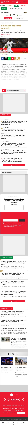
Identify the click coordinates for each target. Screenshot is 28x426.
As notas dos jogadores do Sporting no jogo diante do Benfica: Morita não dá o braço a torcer (14, 123)
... (25, 58)
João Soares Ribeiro (5, 34)
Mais (20, 8)
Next (22, 381)
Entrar (24, 1)
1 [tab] (12, 381)
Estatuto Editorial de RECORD (10, 405)
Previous (5, 381)
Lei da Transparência (8, 408)
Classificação (12, 8)
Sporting (16, 5)
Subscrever (22, 220)
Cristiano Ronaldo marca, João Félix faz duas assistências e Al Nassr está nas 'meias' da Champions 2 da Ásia (12, 313)
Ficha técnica (21, 405)
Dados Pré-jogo (19, 18)
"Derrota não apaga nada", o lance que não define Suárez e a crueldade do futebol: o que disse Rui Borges (13, 144)
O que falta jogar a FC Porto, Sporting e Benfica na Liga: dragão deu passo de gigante (13, 137)
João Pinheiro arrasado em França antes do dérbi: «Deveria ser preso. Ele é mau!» (13, 329)
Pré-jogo (7, 18)
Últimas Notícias (5, 114)
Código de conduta (8, 410)
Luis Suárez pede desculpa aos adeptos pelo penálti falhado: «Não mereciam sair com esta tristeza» (12, 160)
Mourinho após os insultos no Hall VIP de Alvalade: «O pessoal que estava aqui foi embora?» (19, 340)
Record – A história (19, 408)
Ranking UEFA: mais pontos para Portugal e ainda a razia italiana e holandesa (13, 321)
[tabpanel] (7, 366)
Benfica (23, 5)
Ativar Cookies (21, 412)
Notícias (14, 165)
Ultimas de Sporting (6, 257)
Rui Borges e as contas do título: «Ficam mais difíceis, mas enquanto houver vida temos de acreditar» (13, 152)
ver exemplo (14, 204)
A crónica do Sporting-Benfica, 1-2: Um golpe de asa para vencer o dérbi (13, 129)
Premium (9, 5)
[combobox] (14, 172)
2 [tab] (14, 381)
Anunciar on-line (19, 410)
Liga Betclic (5, 127)
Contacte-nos (13, 412)
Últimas (2, 5)
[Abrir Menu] (2, 2)
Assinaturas (6, 412)
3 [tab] (16, 381)
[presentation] (14, 207)
